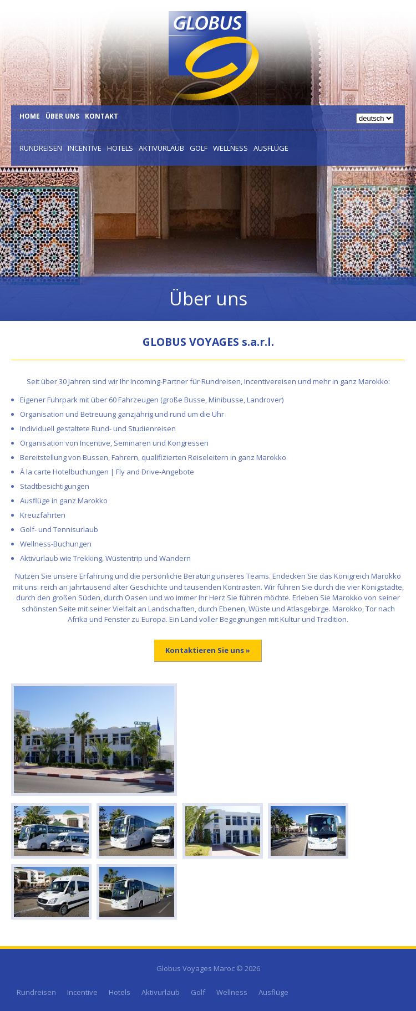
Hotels (120, 148)
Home (29, 116)
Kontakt (101, 116)
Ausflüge (270, 148)
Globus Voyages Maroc (195, 968)
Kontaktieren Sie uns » (207, 650)
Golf (198, 148)
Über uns (62, 116)
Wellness (230, 148)
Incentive (85, 148)
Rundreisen (40, 148)
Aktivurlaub (161, 148)
